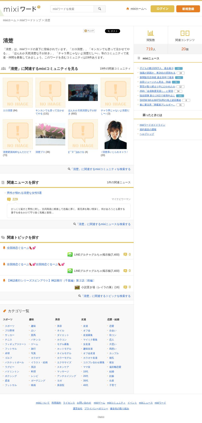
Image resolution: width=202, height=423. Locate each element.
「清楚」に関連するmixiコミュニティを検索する (100, 169)
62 (178, 68)
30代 (85, 380)
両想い (112, 348)
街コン (112, 335)
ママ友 (86, 367)
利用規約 (56, 402)
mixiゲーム (99, 402)
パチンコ (36, 339)
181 (180, 96)
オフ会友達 (89, 353)
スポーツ (9, 326)
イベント (132, 402)
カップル (114, 353)
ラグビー (9, 367)
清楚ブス (40, 152)
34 (178, 91)
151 (179, 78)
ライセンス (69, 402)
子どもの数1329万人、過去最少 (157, 68)
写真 (33, 353)
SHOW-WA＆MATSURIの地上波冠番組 (160, 100)
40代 (85, 385)
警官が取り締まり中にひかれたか (157, 86)
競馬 (33, 335)
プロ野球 (9, 330)
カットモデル (64, 348)
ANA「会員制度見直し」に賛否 (156, 91)
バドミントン (12, 371)
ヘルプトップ (147, 134)
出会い (112, 330)
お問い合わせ (84, 402)
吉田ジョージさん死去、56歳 (155, 82)
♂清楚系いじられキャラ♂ (114, 152)
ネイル (60, 330)
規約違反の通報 (148, 129)
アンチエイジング (66, 376)
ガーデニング (38, 380)
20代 (85, 376)
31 (180, 105)
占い (33, 330)
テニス (8, 339)
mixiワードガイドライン (152, 125)
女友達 (86, 344)
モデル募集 (63, 344)
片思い (112, 344)
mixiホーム (9, 20)
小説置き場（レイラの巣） (97, 287)
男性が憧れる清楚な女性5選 (24, 192)
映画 (33, 385)
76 (176, 82)
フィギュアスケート (15, 344)
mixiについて (43, 402)
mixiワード (160, 402)
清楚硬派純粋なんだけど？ (17, 152)
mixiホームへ (139, 8)
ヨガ (59, 380)
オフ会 (86, 330)
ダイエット (63, 335)
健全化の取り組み (119, 408)
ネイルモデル (64, 353)
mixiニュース (146, 402)
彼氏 (111, 357)
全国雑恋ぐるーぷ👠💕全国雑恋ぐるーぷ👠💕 (36, 264)
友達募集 (88, 335)
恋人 (111, 339)
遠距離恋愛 (115, 367)
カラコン (62, 339)
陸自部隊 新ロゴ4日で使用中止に (157, 95)
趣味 (33, 326)
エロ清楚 (7, 110)
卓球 (7, 353)
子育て (112, 385)
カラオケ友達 (90, 357)
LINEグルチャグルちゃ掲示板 (92, 254)
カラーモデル (64, 357)
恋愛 (111, 326)
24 (181, 73)
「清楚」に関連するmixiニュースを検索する (103, 224)
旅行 (33, 348)
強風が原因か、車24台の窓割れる (158, 72)
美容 (59, 326)
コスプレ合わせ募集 (94, 362)
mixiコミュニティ (116, 402)
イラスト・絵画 (39, 362)
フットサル (11, 348)
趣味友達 (88, 348)
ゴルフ (8, 357)
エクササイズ (64, 362)
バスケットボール (14, 362)
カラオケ (36, 357)
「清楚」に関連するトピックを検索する (106, 296)
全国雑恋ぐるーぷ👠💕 (21, 247)
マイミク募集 (90, 339)
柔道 (7, 380)
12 (180, 87)
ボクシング (11, 376)
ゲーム (34, 344)
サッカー (9, 335)
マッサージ (63, 371)
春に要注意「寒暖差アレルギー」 (157, 104)
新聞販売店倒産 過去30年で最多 (157, 77)
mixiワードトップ (30, 20)
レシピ (34, 376)
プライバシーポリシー (96, 408)
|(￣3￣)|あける (76, 152)
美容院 (60, 385)
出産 (111, 380)
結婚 (111, 371)
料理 (33, 371)
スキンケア (63, 367)
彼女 (111, 362)
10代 (85, 371)
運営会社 (77, 408)
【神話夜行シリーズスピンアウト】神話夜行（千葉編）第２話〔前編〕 (51, 280)
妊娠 (111, 376)
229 (15, 199)
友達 (85, 326)
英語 (33, 367)
